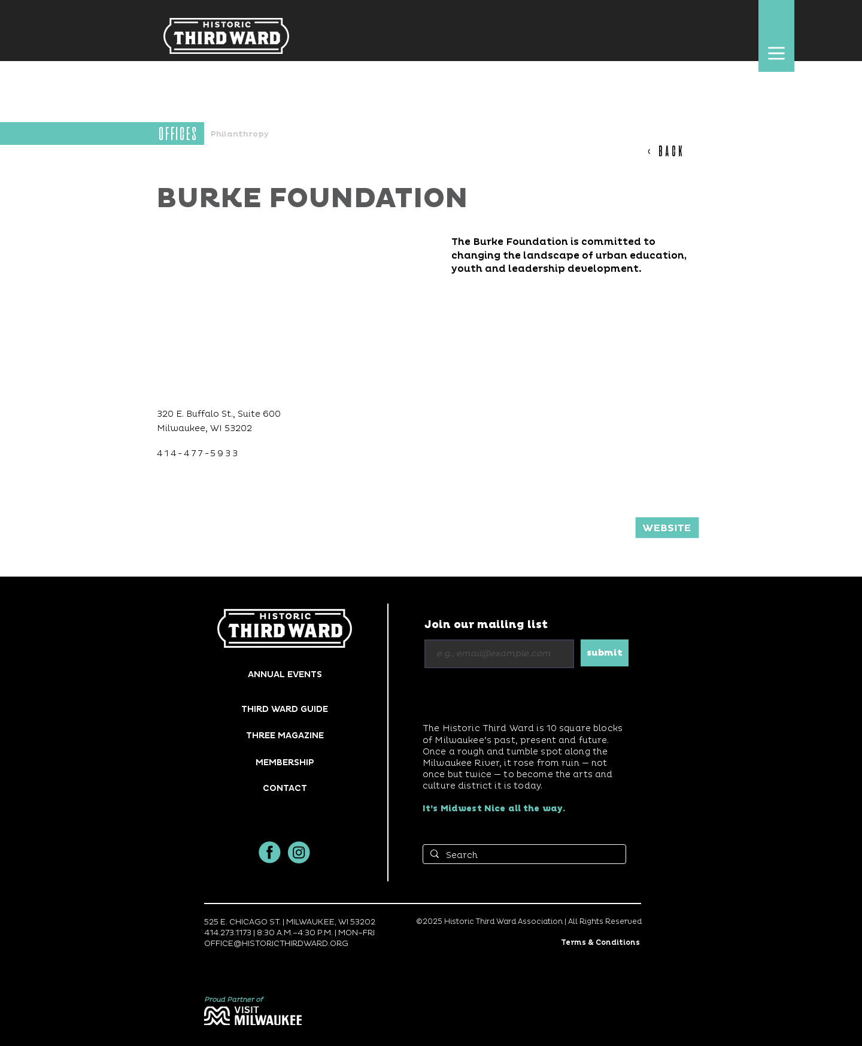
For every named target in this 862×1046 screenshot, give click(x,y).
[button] (776, 53)
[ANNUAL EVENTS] (284, 674)
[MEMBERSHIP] (284, 762)
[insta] (299, 852)
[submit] (605, 652)
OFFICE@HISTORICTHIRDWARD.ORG (276, 943)
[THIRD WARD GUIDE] (284, 709)
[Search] (523, 855)
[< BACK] (671, 151)
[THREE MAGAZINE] (284, 735)
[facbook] (269, 852)
